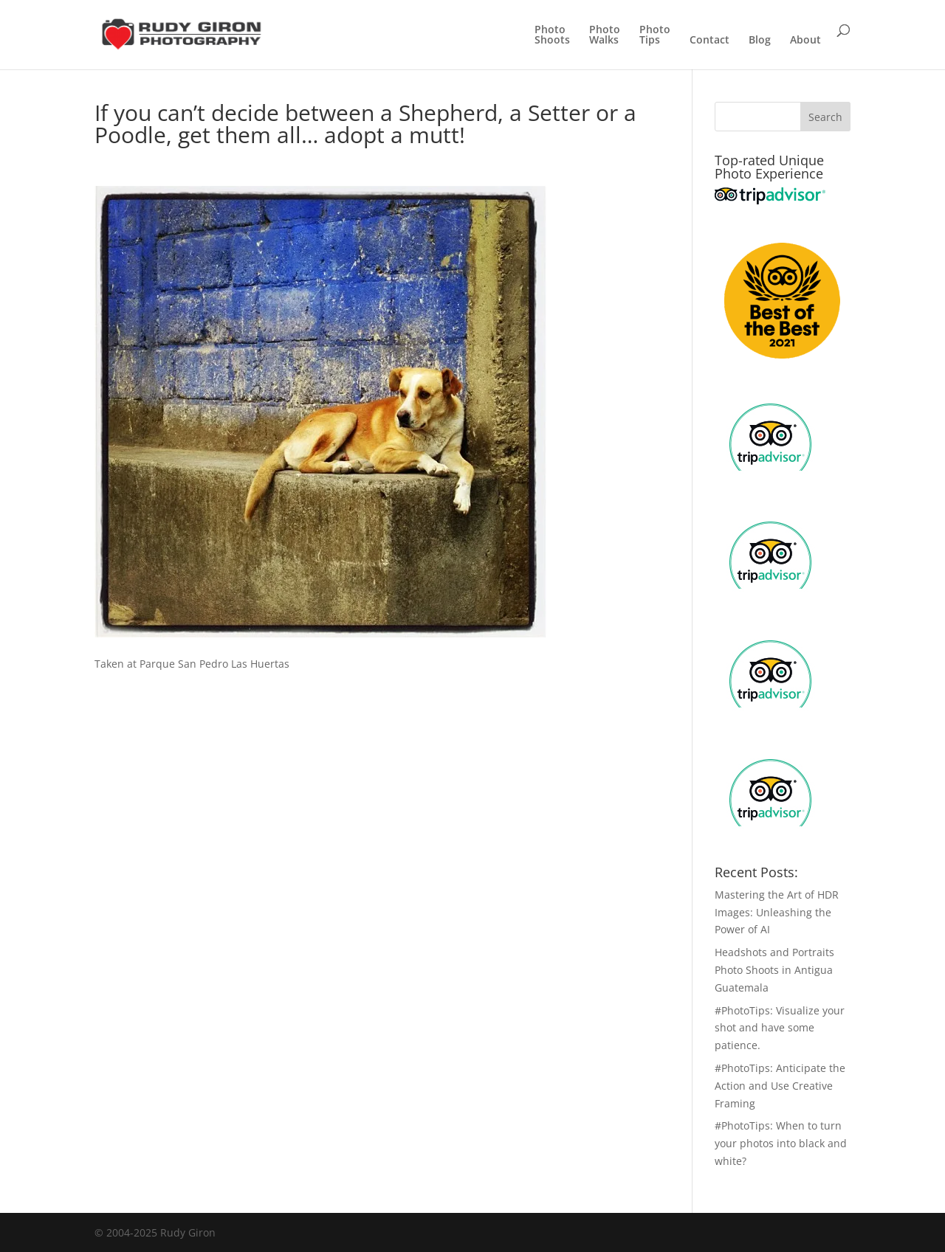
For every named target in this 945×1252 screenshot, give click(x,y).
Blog (760, 40)
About (805, 40)
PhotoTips (654, 35)
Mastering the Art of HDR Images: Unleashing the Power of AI (777, 912)
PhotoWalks (604, 35)
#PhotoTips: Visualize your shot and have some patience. (780, 1028)
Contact (709, 40)
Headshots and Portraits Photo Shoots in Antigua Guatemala (774, 970)
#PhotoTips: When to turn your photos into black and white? (781, 1143)
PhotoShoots (552, 35)
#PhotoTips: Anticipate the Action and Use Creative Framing (780, 1085)
